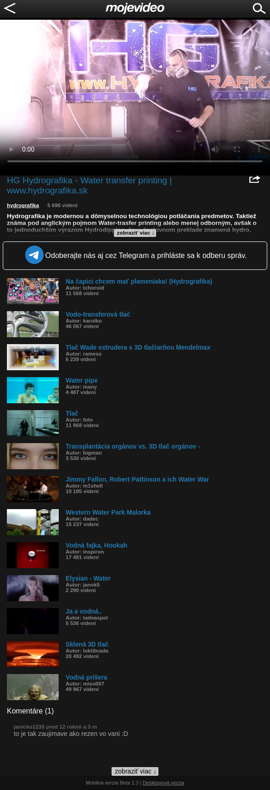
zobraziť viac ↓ (136, 233)
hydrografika (23, 205)
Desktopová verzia (164, 782)
